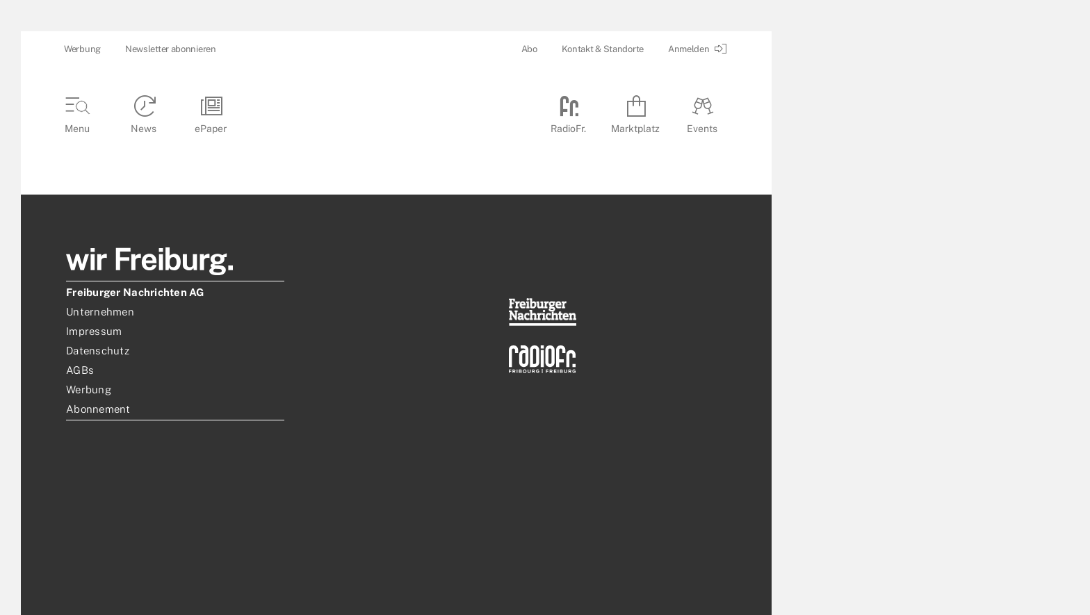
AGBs (80, 370)
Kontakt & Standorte (603, 49)
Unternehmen (100, 312)
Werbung (82, 49)
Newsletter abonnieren (170, 49)
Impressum (94, 331)
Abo (529, 49)
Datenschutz (97, 350)
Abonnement (98, 409)
